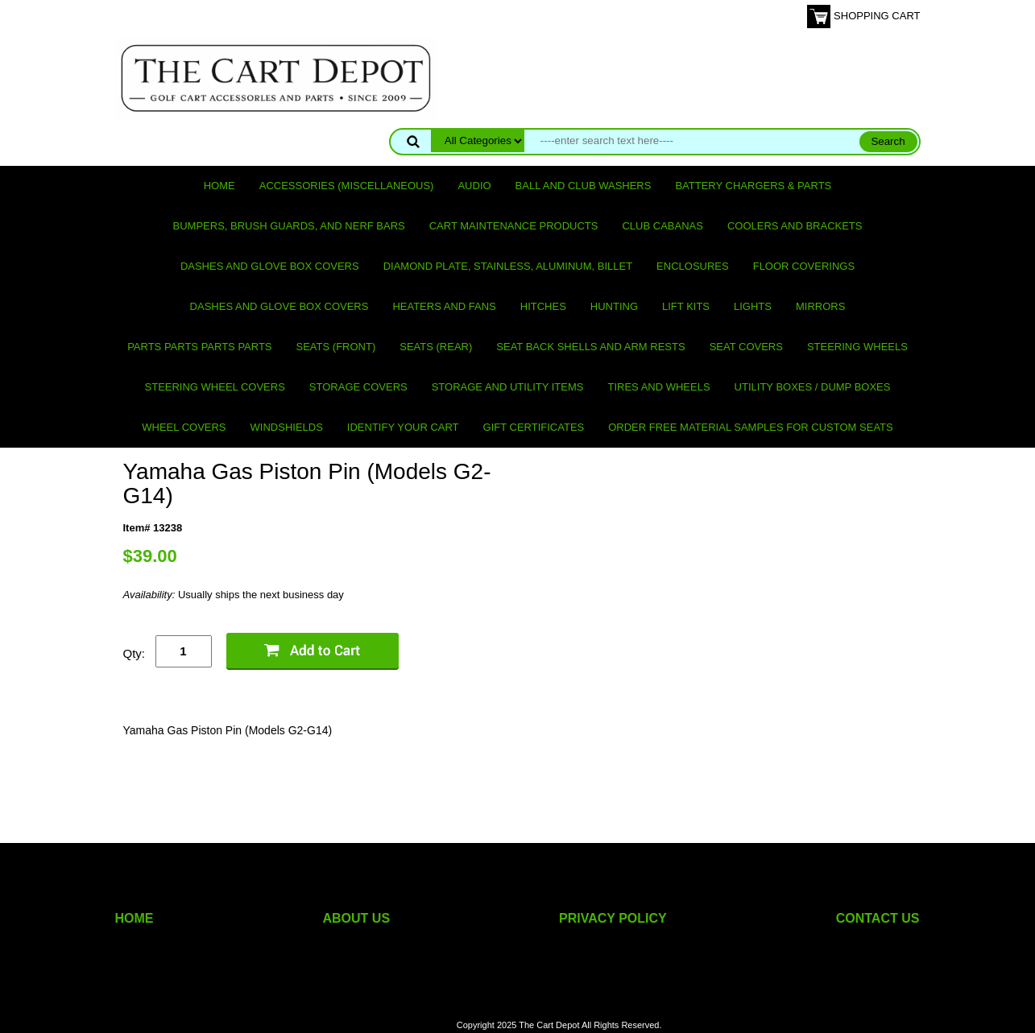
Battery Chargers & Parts (753, 186)
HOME (134, 918)
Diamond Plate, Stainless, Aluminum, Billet (507, 266)
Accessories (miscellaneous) (346, 186)
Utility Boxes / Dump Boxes (813, 387)
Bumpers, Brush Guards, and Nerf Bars (289, 226)
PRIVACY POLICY (613, 918)
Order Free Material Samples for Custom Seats (750, 427)
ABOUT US (357, 918)
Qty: (134, 653)
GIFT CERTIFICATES (534, 427)
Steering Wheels (857, 347)
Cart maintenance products (513, 226)
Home (219, 186)
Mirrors (820, 306)
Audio (474, 186)
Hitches (543, 306)
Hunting (614, 306)
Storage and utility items (508, 387)
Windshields (286, 427)
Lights (753, 306)
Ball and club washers (583, 186)
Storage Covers (358, 387)
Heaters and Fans (443, 306)
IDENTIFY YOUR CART (403, 427)
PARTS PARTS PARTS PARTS (199, 347)
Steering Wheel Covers (215, 387)
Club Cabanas (662, 226)
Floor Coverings (804, 266)
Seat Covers (746, 347)
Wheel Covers (184, 427)
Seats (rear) (436, 347)
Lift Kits (686, 306)
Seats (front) (336, 347)
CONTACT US (878, 918)
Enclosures (692, 266)
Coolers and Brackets (795, 226)
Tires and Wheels (658, 387)
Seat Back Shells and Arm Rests (590, 347)
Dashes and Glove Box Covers (269, 266)
